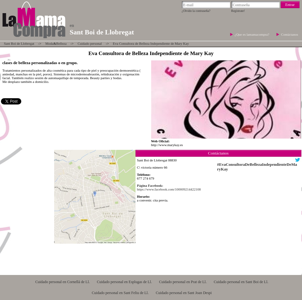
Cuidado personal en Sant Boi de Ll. (241, 282)
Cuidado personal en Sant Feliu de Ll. (120, 293)
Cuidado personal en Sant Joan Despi (184, 293)
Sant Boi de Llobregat (19, 43)
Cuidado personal (90, 43)
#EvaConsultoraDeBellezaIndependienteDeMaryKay (257, 166)
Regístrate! (238, 11)
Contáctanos (289, 34)
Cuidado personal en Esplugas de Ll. (124, 282)
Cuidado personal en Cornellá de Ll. (62, 282)
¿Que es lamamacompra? (252, 34)
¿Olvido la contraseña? (196, 11)
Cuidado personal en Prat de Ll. (183, 282)
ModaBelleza (56, 43)
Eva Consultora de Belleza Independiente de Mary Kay (151, 43)
